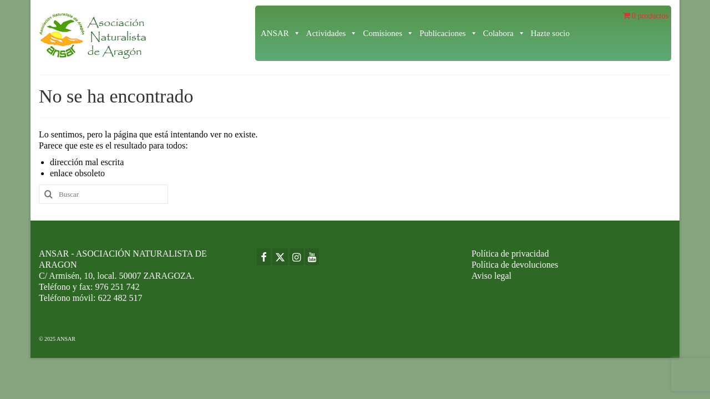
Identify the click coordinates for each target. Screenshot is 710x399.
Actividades (332, 33)
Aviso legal (491, 275)
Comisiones (388, 33)
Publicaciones (448, 33)
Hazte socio (550, 33)
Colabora (504, 33)
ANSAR (281, 33)
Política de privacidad (510, 253)
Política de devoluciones (514, 264)
